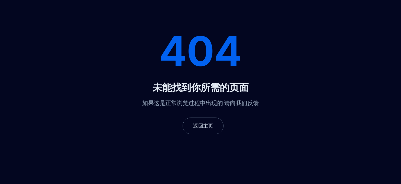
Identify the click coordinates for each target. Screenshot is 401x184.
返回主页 (203, 126)
